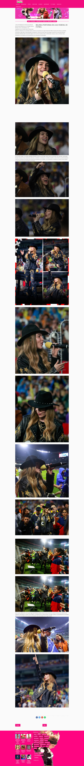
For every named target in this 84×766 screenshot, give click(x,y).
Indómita (18, 4)
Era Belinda (23, 4)
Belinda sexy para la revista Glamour (18, 752)
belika (35, 734)
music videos (36, 742)
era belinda (36, 738)
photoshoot (36, 744)
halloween (46, 738)
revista (48, 744)
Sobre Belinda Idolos (38, 755)
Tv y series (53, 4)
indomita (41, 740)
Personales (18, 6)
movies (46, 740)
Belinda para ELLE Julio (29, 751)
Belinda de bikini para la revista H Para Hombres (17, 741)
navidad (41, 742)
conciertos (46, 736)
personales (47, 742)
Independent (46, 4)
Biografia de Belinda (38, 753)
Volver (17, 725)
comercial (41, 736)
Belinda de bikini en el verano (23, 751)
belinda (39, 734)
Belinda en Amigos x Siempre (23, 761)
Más (45, 725)
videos (35, 748)
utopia (47, 746)
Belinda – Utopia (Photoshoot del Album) (29, 762)
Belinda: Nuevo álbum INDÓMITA (17, 762)
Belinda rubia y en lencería (29, 740)
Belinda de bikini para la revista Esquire (23, 741)
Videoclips (59, 4)
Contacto (36, 757)
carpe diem (44, 734)
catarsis (35, 736)
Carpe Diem (34, 4)
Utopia (29, 4)
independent (36, 740)
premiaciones (43, 744)
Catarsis (40, 4)
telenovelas (36, 746)
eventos (41, 738)
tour (41, 746)
